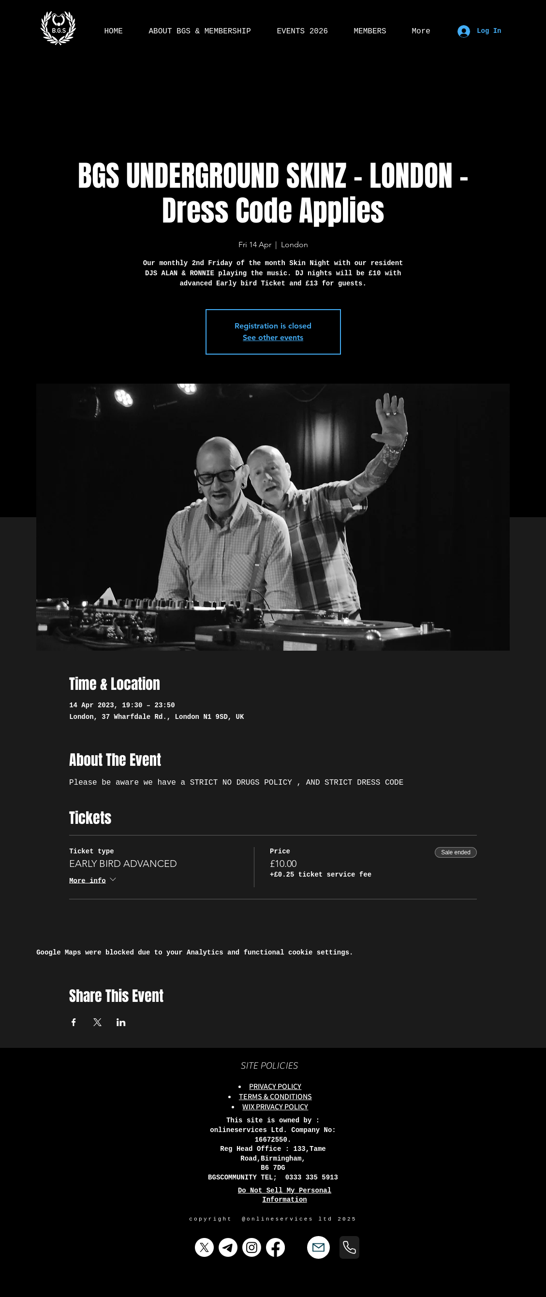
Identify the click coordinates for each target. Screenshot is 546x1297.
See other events (273, 337)
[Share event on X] (97, 1022)
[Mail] (318, 1247)
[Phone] (349, 1247)
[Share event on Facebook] (73, 1022)
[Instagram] (251, 1247)
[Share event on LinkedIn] (121, 1022)
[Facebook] (275, 1247)
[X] (204, 1247)
